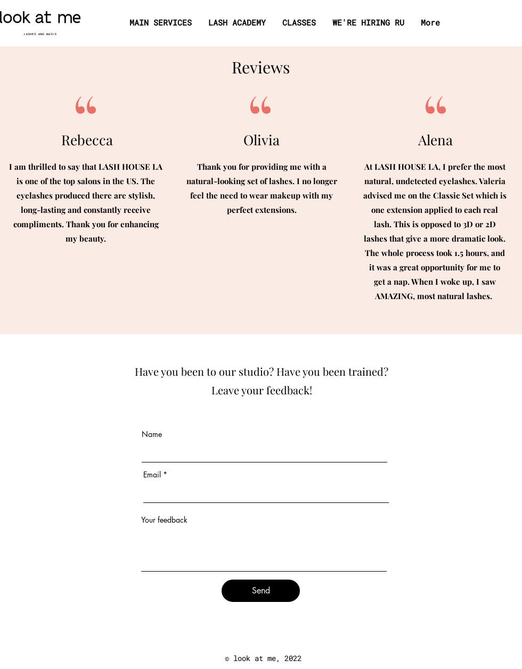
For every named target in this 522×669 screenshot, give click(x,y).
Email (152, 474)
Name (152, 434)
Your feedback (164, 520)
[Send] (261, 591)
